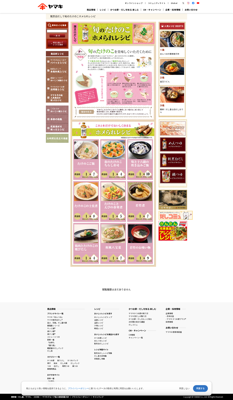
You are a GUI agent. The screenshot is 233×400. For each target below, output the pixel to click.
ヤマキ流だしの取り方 (138, 316)
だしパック (75, 363)
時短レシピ (98, 328)
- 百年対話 (170, 316)
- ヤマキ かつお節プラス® (176, 319)
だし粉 (50, 351)
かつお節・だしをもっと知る (140, 319)
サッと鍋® (51, 328)
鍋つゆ (75, 366)
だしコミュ (133, 324)
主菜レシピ (98, 322)
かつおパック (72, 360)
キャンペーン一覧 (136, 337)
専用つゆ (65, 366)
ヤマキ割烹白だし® (54, 320)
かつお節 (50, 360)
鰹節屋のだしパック (55, 348)
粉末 (55, 363)
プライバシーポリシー (78, 388)
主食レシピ (98, 320)
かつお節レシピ (100, 338)
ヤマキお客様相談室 (174, 332)
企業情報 (169, 313)
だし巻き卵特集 (100, 356)
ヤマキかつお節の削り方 (138, 313)
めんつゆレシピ (100, 340)
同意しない (184, 388)
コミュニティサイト (157, 3)
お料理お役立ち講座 (137, 322)
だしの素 (63, 363)
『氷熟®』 (51, 342)
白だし (56, 366)
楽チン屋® (51, 334)
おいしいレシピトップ (103, 317)
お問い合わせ (191, 9)
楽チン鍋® (51, 331)
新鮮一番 (50, 339)
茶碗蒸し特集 (99, 358)
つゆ (49, 366)
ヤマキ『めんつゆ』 (55, 317)
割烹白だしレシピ (101, 343)
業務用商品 (51, 369)
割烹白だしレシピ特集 (103, 353)
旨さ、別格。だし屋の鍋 (57, 322)
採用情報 (169, 322)
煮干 (49, 363)
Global (174, 3)
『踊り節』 (51, 345)
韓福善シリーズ (53, 325)
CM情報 (132, 334)
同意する (200, 388)
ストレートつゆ (53, 337)
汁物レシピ (98, 325)
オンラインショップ (134, 3)
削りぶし (60, 360)
